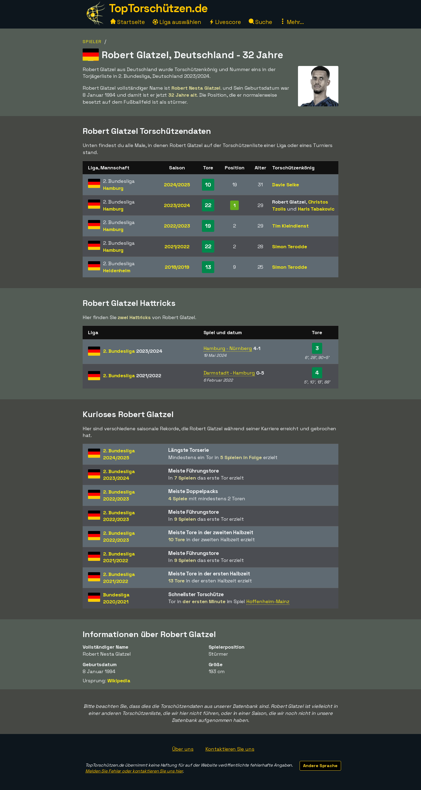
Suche (260, 22)
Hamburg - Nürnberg (228, 348)
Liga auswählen (177, 22)
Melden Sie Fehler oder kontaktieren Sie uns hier (134, 771)
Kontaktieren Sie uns (229, 749)
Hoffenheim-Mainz (267, 601)
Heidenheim (116, 270)
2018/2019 (177, 267)
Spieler (92, 41)
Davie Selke (285, 184)
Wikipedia (118, 680)
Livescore (225, 22)
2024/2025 (177, 184)
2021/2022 (177, 246)
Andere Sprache (320, 765)
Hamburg (113, 188)
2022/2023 (177, 226)
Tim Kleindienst (290, 226)
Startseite (127, 22)
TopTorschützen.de (158, 8)
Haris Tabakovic (316, 209)
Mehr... (292, 22)
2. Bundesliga (132, 351)
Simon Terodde (289, 246)
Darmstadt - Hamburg (229, 373)
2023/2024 (177, 205)
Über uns (182, 749)
